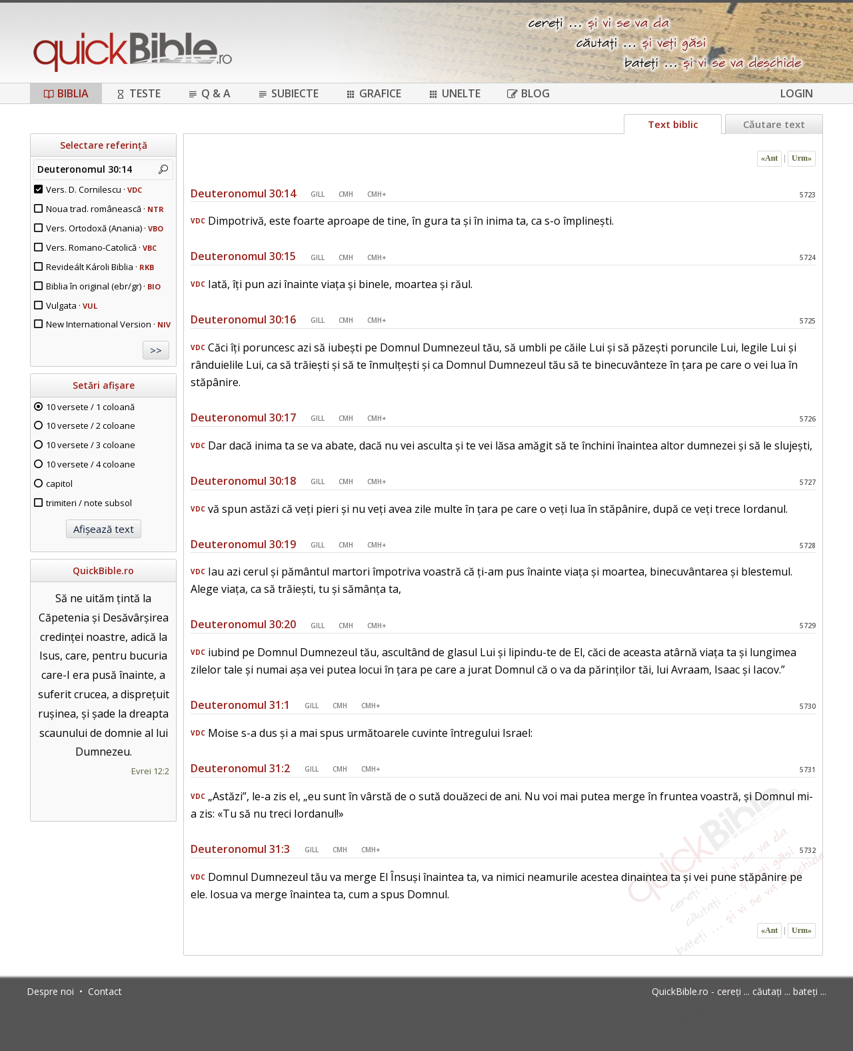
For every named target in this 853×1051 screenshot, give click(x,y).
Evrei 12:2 (150, 771)
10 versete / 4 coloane (90, 464)
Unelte (454, 93)
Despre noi (50, 991)
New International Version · (108, 324)
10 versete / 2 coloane (90, 425)
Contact (105, 991)
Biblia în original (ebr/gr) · (103, 286)
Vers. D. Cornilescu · (94, 189)
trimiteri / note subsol (89, 503)
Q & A (209, 93)
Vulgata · (71, 305)
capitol (59, 483)
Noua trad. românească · (105, 209)
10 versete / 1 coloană (90, 407)
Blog (528, 93)
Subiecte (288, 93)
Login (796, 93)
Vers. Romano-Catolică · (101, 247)
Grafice (373, 93)
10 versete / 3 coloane (90, 445)
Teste (138, 93)
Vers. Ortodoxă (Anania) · (104, 228)
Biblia (66, 93)
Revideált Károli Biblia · (100, 267)
